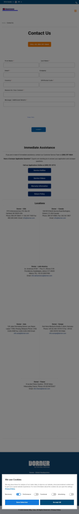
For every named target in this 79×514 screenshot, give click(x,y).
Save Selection (22, 502)
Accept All (57, 502)
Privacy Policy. (10, 488)
